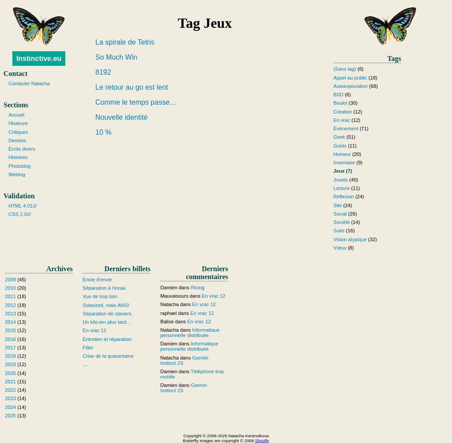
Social (340, 213)
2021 (10, 381)
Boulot (340, 103)
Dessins (17, 140)
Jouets (340, 179)
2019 (10, 364)
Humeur (342, 154)
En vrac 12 (94, 330)
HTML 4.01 (20, 205)
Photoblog (19, 166)
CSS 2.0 (17, 214)
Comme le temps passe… (136, 102)
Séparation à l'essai (104, 288)
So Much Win (116, 57)
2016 (10, 339)
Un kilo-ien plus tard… (107, 322)
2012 (10, 305)
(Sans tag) (344, 69)
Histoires (18, 157)
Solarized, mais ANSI (106, 305)
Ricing (197, 287)
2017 (10, 347)
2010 (10, 288)
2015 (10, 330)
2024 (10, 407)
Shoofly (262, 440)
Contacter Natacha (28, 83)
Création (342, 111)
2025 (10, 415)
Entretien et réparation (107, 339)
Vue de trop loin (100, 296)
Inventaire (344, 162)
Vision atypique (350, 239)
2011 (10, 296)
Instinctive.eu (38, 58)
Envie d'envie (97, 279)
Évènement (345, 128)
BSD (338, 94)
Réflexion (343, 196)
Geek (339, 137)
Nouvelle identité (121, 117)
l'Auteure (18, 123)
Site (337, 205)
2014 (10, 322)
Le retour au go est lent (131, 87)
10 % (103, 132)
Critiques (18, 132)
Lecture (341, 188)
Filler (88, 347)
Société (341, 222)
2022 (10, 390)
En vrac (341, 120)
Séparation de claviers (107, 313)
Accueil (16, 114)
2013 (10, 313)
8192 (103, 72)
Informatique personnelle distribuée (189, 332)
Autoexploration (350, 86)
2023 (10, 398)
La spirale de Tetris (124, 42)
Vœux (340, 247)
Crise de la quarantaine (108, 356)
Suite (339, 230)
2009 (10, 279)
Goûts (340, 145)
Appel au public (350, 77)
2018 (10, 356)
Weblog (16, 174)
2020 (10, 373)
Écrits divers (21, 148)
